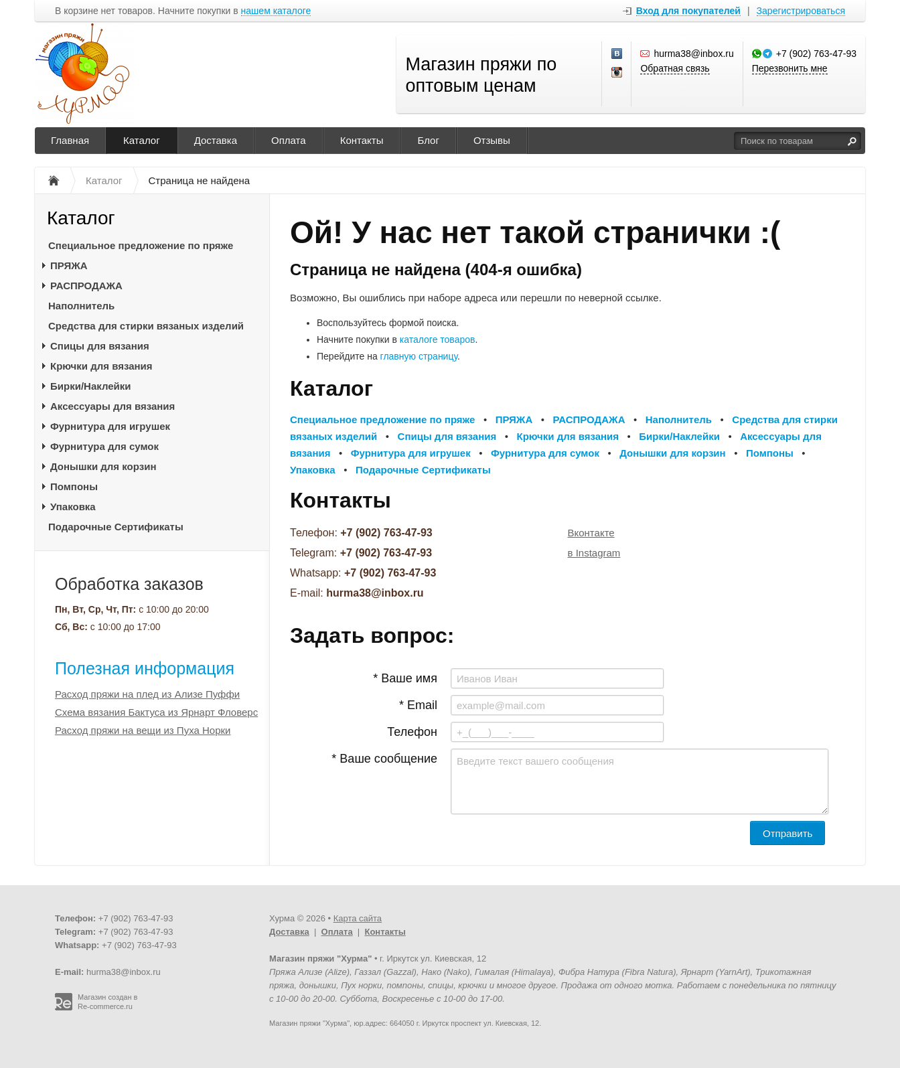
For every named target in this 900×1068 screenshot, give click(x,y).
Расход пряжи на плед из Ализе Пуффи (147, 694)
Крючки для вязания (101, 366)
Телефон (412, 732)
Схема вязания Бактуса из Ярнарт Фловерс (156, 712)
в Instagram (594, 552)
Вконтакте (591, 532)
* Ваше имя (405, 678)
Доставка (215, 140)
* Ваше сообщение (384, 758)
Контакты (362, 140)
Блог (428, 140)
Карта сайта (357, 918)
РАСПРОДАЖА (86, 285)
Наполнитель (81, 305)
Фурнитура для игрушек (110, 426)
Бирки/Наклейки (90, 386)
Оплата (288, 140)
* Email (418, 705)
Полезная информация (144, 668)
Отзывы (491, 140)
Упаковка (73, 506)
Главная (70, 140)
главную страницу (418, 356)
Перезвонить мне (790, 68)
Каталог (141, 140)
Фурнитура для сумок (104, 446)
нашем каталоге (276, 11)
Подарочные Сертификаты (115, 526)
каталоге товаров (437, 339)
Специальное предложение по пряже (140, 245)
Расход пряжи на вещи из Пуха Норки (142, 730)
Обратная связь (674, 68)
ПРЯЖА (69, 265)
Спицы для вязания (99, 346)
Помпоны (74, 486)
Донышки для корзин (103, 466)
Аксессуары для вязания (112, 406)
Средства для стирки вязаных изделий (146, 325)
